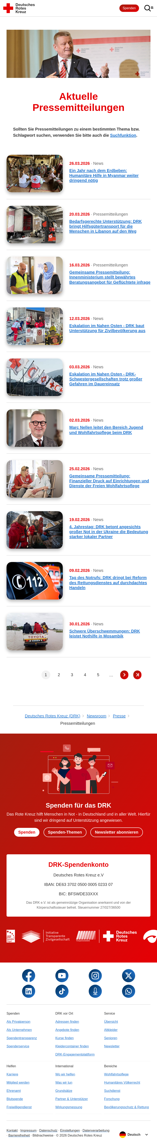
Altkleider (111, 1030)
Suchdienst (112, 1090)
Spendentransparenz (22, 1038)
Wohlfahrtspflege (116, 1074)
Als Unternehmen (19, 1030)
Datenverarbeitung (96, 1130)
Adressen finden (67, 1021)
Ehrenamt (14, 1090)
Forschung (112, 1099)
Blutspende (15, 1099)
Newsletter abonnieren (117, 832)
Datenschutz (48, 1130)
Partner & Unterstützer (71, 1099)
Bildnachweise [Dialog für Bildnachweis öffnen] (43, 1135)
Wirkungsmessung (68, 1107)
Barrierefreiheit (19, 1135)
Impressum (28, 1130)
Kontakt (12, 1130)
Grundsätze (63, 1090)
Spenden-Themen (65, 832)
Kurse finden (64, 1038)
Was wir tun (63, 1082)
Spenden (129, 8)
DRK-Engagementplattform (75, 1054)
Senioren (110, 1038)
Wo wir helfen (65, 1074)
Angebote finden (67, 1030)
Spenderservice (18, 1046)
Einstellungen (70, 1130)
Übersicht (111, 1021)
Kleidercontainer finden (72, 1046)
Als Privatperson (18, 1021)
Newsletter (112, 1046)
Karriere (12, 1074)
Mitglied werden (18, 1082)
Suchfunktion (123, 135)
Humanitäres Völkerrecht (122, 1082)
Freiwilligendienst (19, 1107)
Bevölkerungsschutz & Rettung (126, 1107)
